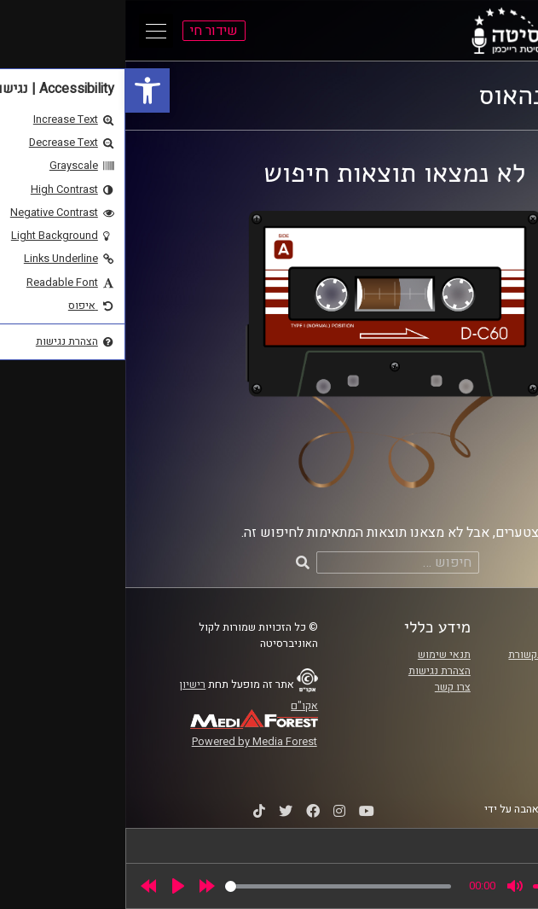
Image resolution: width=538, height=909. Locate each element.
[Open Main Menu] (31, 31)
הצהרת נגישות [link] (314, 671)
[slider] (213, 886)
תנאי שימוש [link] (318, 654)
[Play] (53, 886)
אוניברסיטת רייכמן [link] (455, 671)
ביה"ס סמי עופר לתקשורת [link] (440, 654)
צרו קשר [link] (327, 687)
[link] (22, 90)
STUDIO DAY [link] (468, 825)
